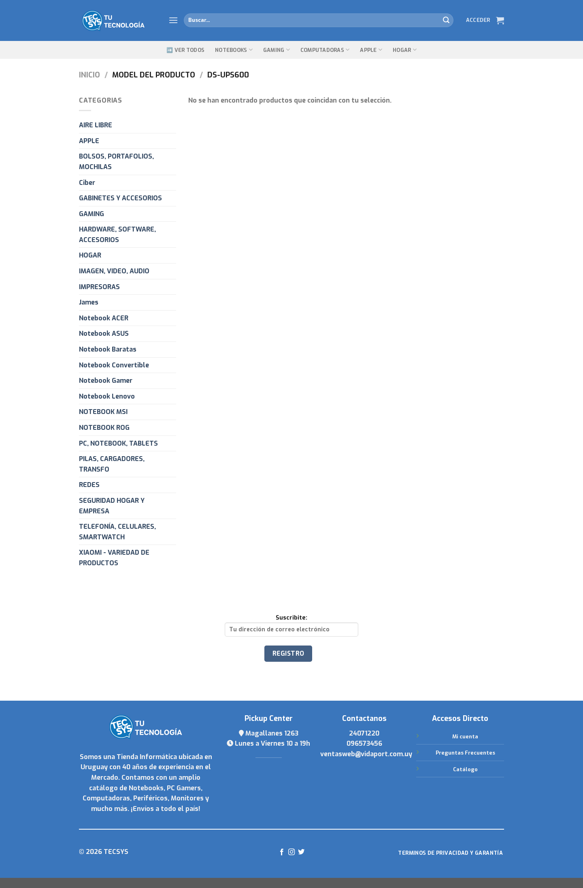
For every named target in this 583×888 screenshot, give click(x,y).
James (88, 302)
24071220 (364, 733)
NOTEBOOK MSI (103, 412)
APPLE (89, 141)
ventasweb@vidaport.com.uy (366, 754)
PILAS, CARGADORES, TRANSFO (112, 464)
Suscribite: (291, 625)
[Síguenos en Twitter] (301, 852)
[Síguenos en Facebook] (281, 852)
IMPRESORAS (99, 287)
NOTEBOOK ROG (104, 427)
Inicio (89, 75)
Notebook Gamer (105, 380)
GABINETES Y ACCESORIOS (120, 198)
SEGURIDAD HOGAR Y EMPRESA (112, 505)
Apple (371, 50)
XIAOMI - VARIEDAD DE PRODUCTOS (114, 557)
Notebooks (234, 50)
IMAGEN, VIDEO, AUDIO (114, 271)
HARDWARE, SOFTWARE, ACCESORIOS (117, 234)
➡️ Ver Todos (185, 50)
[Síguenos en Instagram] (291, 852)
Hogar (405, 50)
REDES (89, 484)
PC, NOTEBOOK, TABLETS (118, 443)
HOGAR (90, 255)
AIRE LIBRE (95, 125)
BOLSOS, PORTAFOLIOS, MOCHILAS (116, 161)
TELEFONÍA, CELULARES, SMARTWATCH (117, 531)
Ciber (87, 182)
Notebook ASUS (104, 333)
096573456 (364, 743)
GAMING (276, 50)
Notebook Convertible (114, 365)
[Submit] (446, 20)
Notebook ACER (103, 318)
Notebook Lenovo (107, 396)
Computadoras (325, 50)
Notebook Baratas (107, 349)
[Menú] (173, 20)
